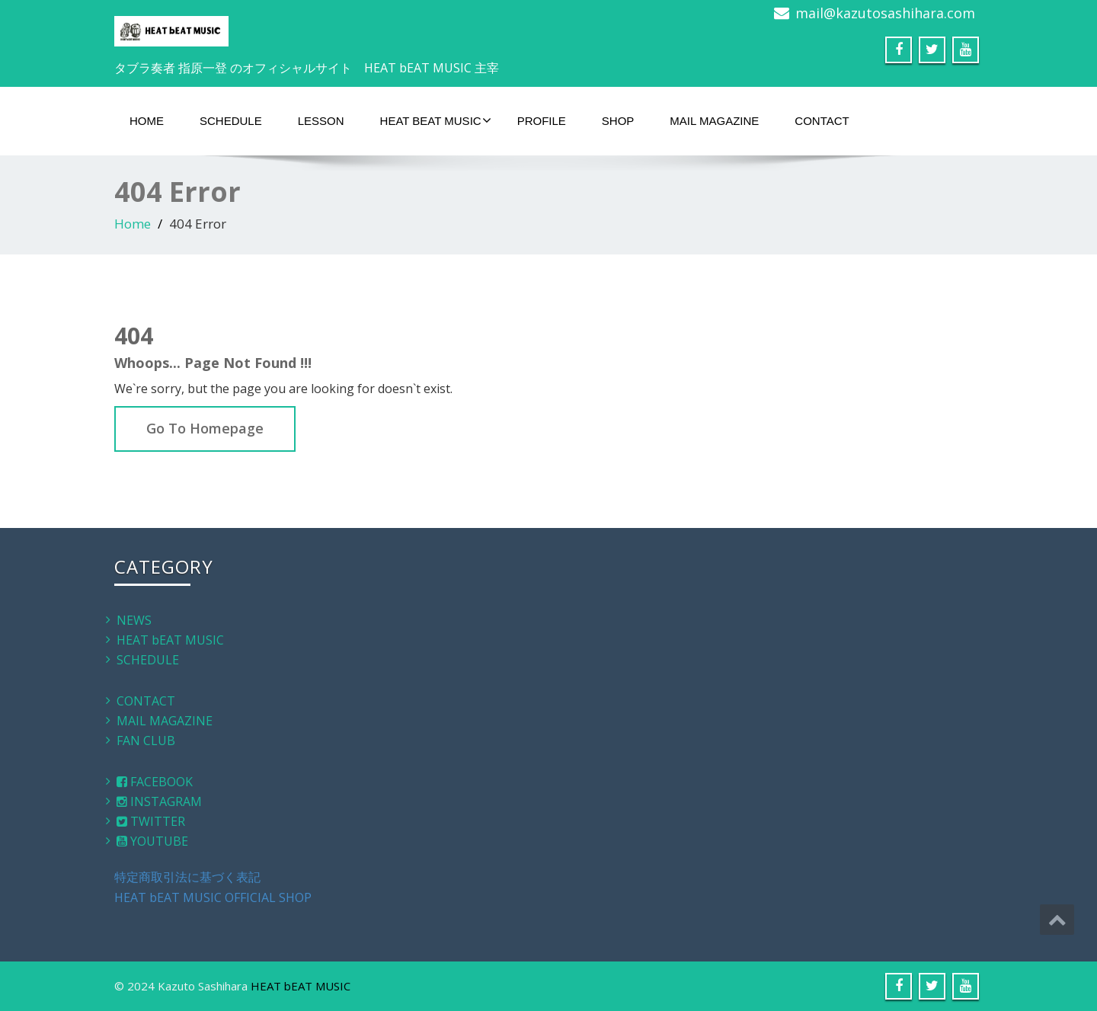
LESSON (321, 120)
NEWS (134, 620)
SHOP (618, 120)
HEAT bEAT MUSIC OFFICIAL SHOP (213, 897)
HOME (147, 120)
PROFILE (541, 120)
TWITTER (151, 821)
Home (132, 223)
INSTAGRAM (159, 801)
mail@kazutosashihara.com (885, 13)
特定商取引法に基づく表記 (187, 877)
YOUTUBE (152, 841)
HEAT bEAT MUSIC (435, 120)
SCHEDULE (231, 120)
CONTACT (822, 120)
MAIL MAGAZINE (714, 120)
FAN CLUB (146, 740)
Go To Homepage (205, 428)
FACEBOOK (155, 781)
